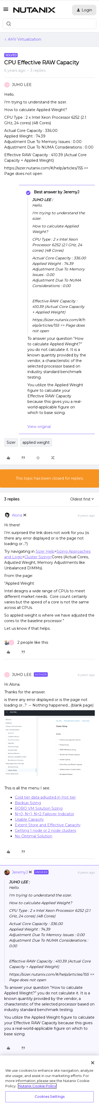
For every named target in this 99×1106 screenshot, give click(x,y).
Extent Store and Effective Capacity (48, 825)
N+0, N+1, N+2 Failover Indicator (44, 814)
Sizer (11, 442)
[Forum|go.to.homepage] (34, 10)
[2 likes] (26, 642)
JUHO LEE (22, 84)
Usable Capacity (29, 819)
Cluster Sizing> (38, 557)
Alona (17, 515)
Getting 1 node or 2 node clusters (45, 830)
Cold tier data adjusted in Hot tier (45, 797)
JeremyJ (20, 872)
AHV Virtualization (24, 39)
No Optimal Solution (33, 836)
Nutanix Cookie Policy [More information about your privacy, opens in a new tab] (37, 1086)
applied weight (36, 442)
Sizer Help (45, 551)
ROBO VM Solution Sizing (39, 808)
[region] (49, 1080)
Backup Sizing (28, 802)
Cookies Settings (49, 1096)
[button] (6, 11)
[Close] (92, 1063)
